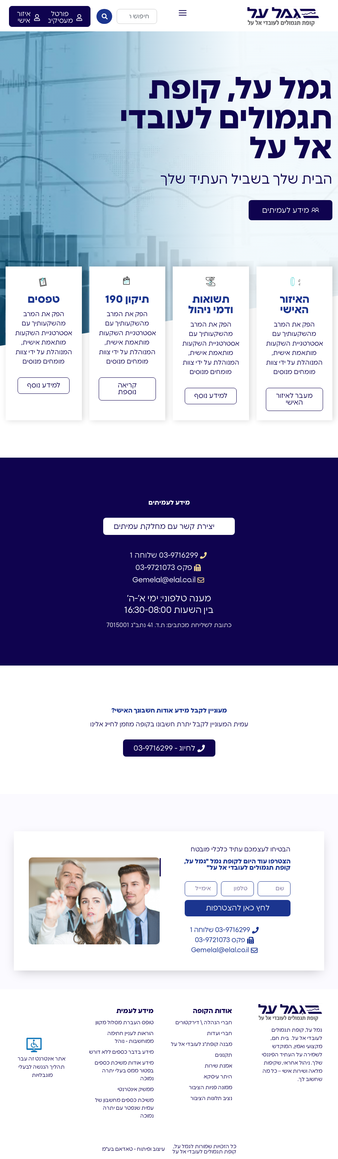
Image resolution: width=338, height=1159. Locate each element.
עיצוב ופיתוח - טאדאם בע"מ (133, 1149)
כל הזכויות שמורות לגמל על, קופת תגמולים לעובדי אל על (204, 1149)
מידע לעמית (135, 1011)
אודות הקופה (212, 1011)
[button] (183, 13)
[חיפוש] (104, 16)
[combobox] (137, 16)
